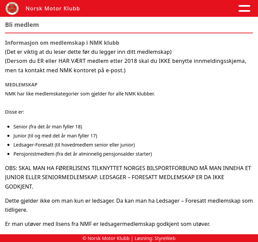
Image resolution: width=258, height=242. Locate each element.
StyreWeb (165, 238)
